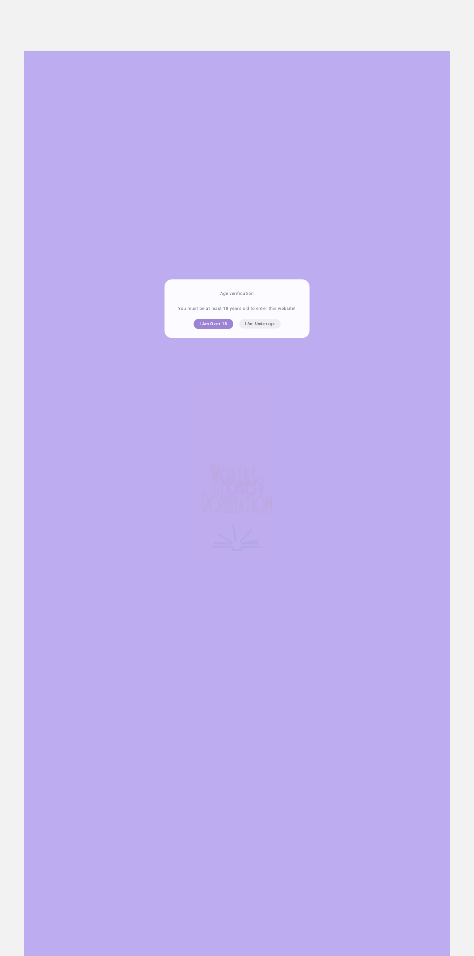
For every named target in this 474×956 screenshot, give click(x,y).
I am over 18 (213, 323)
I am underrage (260, 324)
